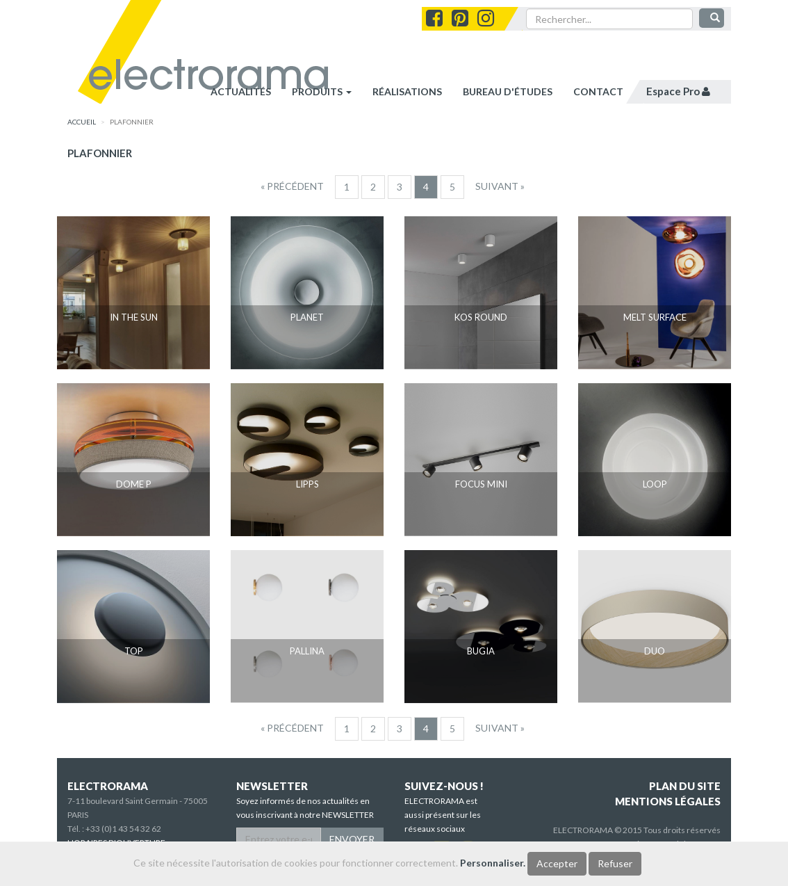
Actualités (241, 91)
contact (598, 91)
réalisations (407, 91)
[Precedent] (292, 186)
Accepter (556, 863)
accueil (81, 122)
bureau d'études (507, 91)
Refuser (615, 863)
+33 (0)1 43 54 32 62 (123, 828)
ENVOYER (352, 839)
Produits (322, 91)
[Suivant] (500, 186)
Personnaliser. (492, 863)
